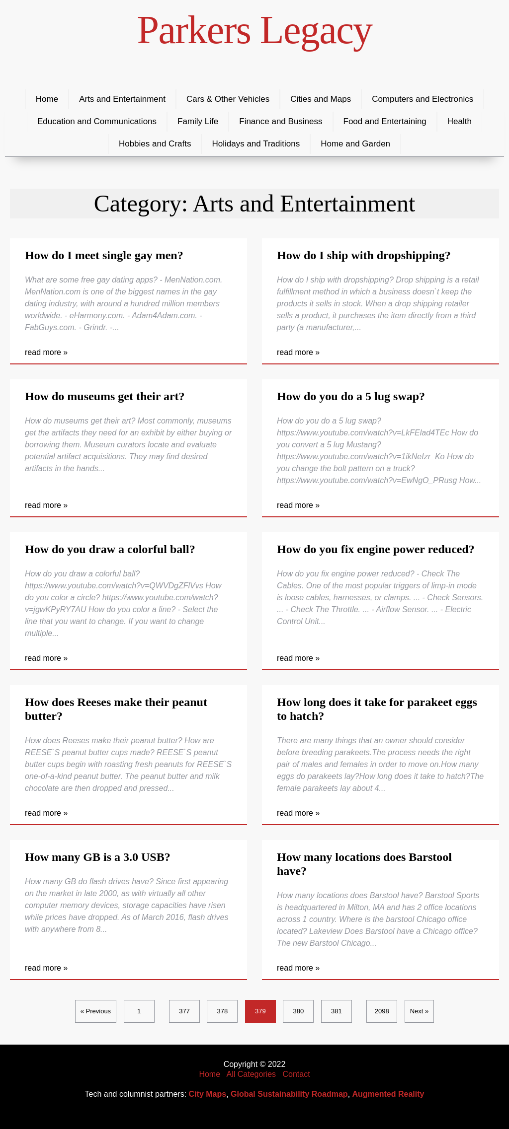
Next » (419, 1011)
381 (336, 1011)
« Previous (96, 1011)
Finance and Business (280, 121)
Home (47, 99)
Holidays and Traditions (256, 143)
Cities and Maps (320, 99)
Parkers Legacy (254, 30)
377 (184, 1011)
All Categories (251, 1074)
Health (459, 121)
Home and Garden (355, 143)
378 (222, 1011)
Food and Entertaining (384, 121)
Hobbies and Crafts (155, 143)
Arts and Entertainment (122, 99)
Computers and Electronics (422, 99)
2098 (382, 1011)
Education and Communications (97, 121)
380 (298, 1011)
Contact (296, 1074)
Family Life (197, 121)
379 (260, 1011)
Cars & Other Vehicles (227, 99)
